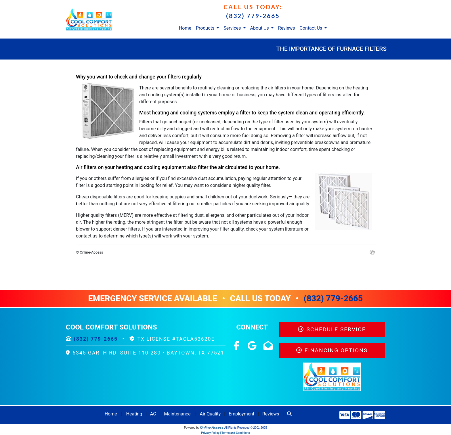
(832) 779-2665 (253, 15)
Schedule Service (332, 329)
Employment (241, 414)
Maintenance (177, 414)
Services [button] (232, 28)
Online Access (211, 428)
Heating (134, 414)
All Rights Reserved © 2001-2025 (245, 427)
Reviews (286, 28)
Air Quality (210, 414)
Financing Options (332, 350)
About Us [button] (260, 28)
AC (153, 414)
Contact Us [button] (312, 28)
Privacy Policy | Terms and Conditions (225, 432)
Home (185, 28)
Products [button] (205, 28)
